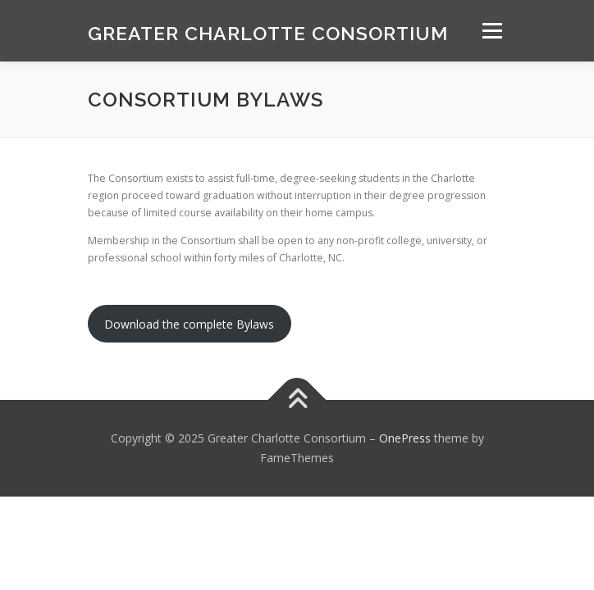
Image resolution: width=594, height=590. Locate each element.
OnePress (405, 438)
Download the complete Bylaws (189, 324)
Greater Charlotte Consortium (268, 32)
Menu (491, 31)
